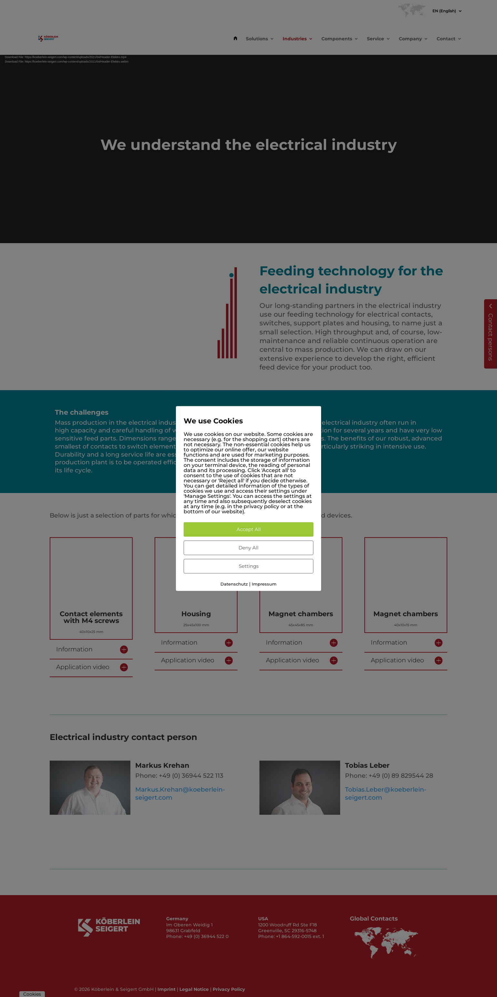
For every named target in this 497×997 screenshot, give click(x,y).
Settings (249, 566)
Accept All (249, 529)
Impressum (264, 584)
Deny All (248, 548)
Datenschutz (234, 584)
